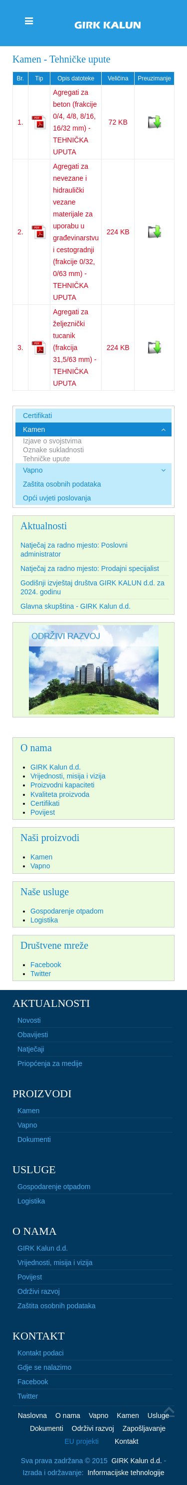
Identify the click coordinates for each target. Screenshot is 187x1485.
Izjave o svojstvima (52, 441)
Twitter (27, 1396)
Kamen (34, 429)
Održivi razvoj (38, 1291)
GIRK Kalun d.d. (42, 1248)
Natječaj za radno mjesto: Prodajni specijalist (89, 568)
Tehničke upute (46, 459)
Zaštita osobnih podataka (62, 484)
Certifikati (37, 416)
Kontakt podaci (40, 1353)
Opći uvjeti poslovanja (57, 498)
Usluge (159, 1415)
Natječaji (30, 1049)
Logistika (31, 1201)
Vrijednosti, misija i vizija (54, 1263)
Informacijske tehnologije (125, 1473)
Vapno (32, 470)
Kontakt (126, 1441)
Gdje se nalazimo (44, 1367)
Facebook (32, 1382)
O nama (67, 1415)
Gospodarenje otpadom (53, 1187)
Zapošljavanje (144, 1428)
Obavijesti (32, 1035)
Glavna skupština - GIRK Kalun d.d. (75, 606)
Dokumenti (34, 1139)
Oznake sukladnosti (53, 450)
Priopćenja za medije (49, 1063)
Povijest (29, 1277)
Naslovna (32, 1415)
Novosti (29, 1020)
